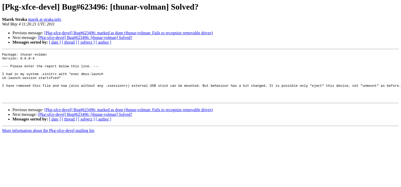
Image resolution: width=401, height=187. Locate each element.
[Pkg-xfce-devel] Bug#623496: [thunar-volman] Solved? (85, 37)
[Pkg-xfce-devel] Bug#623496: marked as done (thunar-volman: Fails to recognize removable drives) (128, 33)
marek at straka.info (44, 19)
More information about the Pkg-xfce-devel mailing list (48, 140)
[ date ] (55, 42)
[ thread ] (69, 42)
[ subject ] (86, 42)
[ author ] (103, 42)
